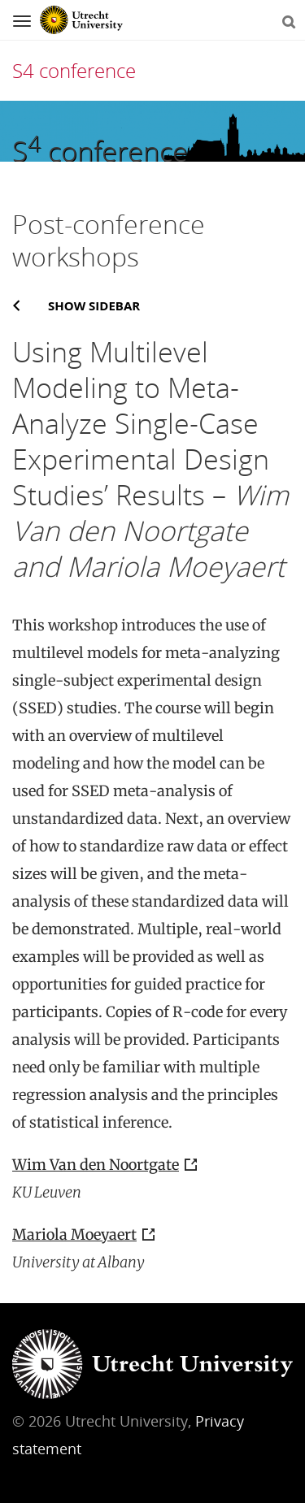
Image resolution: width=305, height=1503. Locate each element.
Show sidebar (94, 305)
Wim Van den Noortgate (95, 1164)
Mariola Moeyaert (74, 1234)
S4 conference (74, 70)
